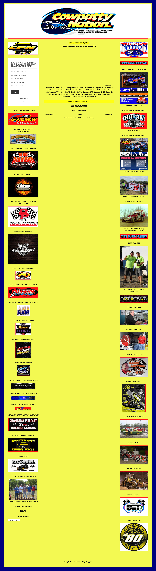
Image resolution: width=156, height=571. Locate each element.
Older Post (109, 114)
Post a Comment (79, 110)
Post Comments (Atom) (84, 118)
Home (79, 114)
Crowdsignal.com (24, 101)
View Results (24, 98)
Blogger (89, 562)
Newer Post (49, 114)
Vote (15, 92)
